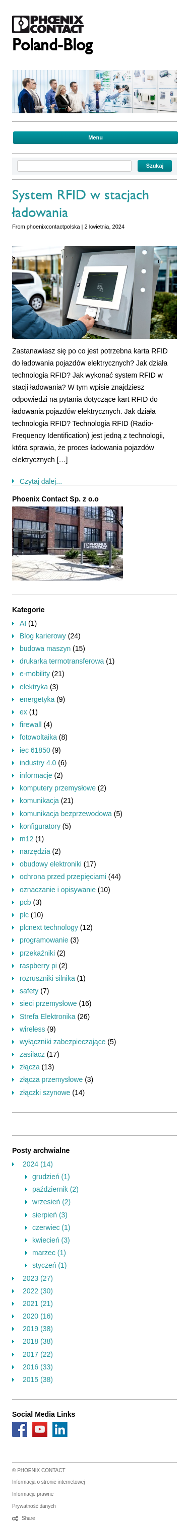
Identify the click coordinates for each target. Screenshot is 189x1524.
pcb (25, 902)
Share (28, 1518)
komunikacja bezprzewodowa (66, 814)
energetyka (37, 699)
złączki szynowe (45, 1092)
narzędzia (35, 851)
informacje (36, 775)
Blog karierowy (43, 636)
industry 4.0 (38, 763)
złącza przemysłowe (51, 1079)
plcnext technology (49, 927)
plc (24, 915)
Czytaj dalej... (41, 481)
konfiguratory (40, 826)
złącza (30, 1067)
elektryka (34, 687)
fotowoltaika (38, 737)
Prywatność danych (34, 1506)
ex (23, 712)
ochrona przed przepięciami (63, 877)
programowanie (44, 940)
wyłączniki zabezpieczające (62, 1042)
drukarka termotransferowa (62, 661)
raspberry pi (38, 966)
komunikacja (39, 800)
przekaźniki (37, 953)
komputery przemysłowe (58, 788)
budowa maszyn (45, 648)
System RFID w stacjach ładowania (80, 206)
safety (29, 991)
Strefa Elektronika (48, 1016)
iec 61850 (35, 750)
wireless (32, 1029)
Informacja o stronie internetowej (48, 1482)
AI (23, 623)
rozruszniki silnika (47, 978)
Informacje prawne (32, 1494)
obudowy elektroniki (51, 864)
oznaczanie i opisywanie (58, 890)
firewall (31, 724)
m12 (26, 839)
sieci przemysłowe (48, 1003)
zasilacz (32, 1054)
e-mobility (35, 674)
